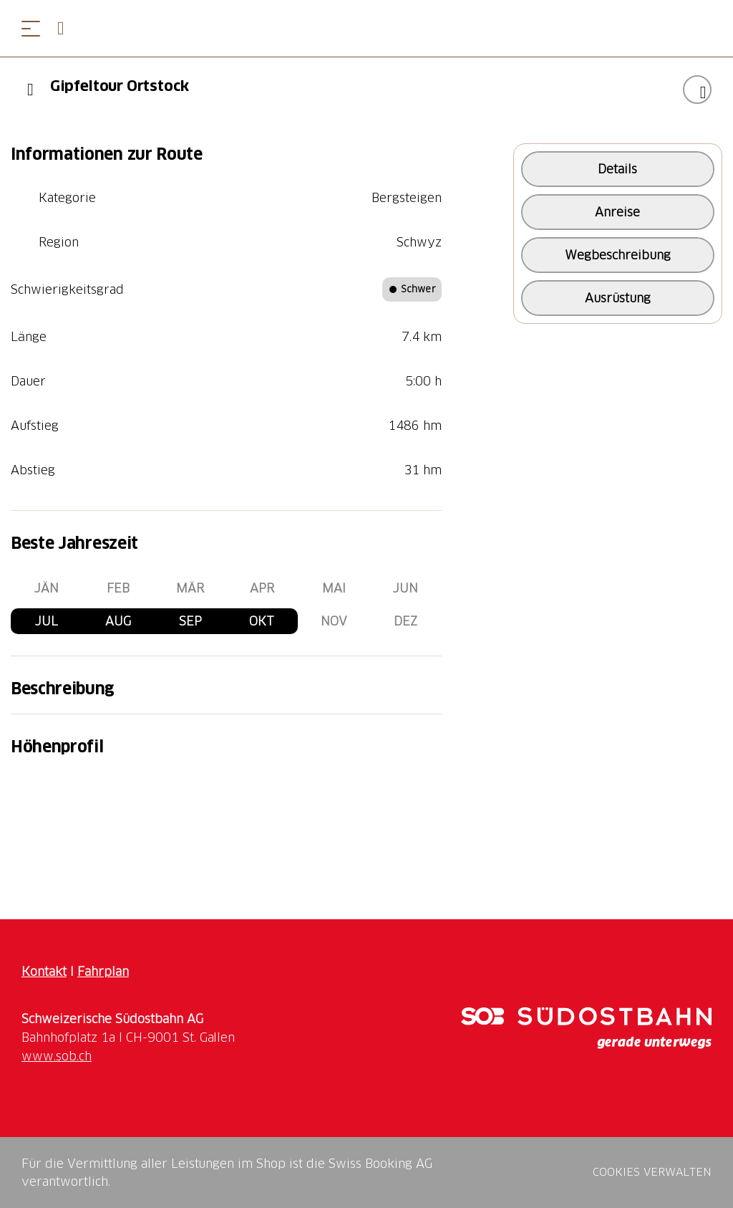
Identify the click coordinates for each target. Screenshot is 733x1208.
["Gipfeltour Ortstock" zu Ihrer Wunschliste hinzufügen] (697, 89)
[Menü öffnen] (30, 28)
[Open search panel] (66, 28)
